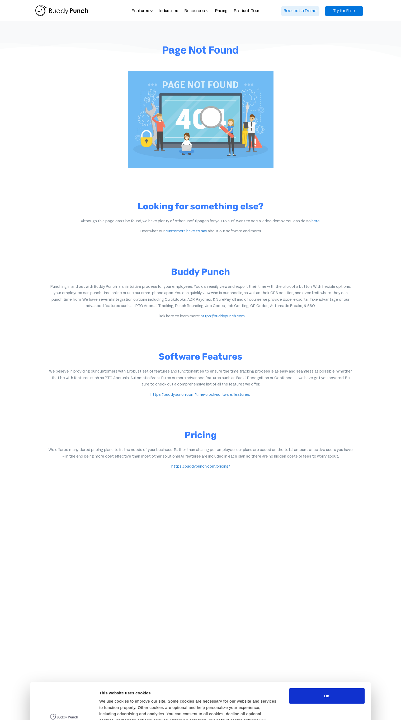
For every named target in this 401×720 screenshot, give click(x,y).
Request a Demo (300, 11)
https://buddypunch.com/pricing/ (200, 466)
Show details (111, 709)
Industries (168, 11)
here (316, 221)
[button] (196, 11)
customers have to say (186, 231)
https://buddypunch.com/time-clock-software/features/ (200, 395)
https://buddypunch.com (223, 316)
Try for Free (344, 11)
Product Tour (246, 11)
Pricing (221, 11)
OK (327, 664)
